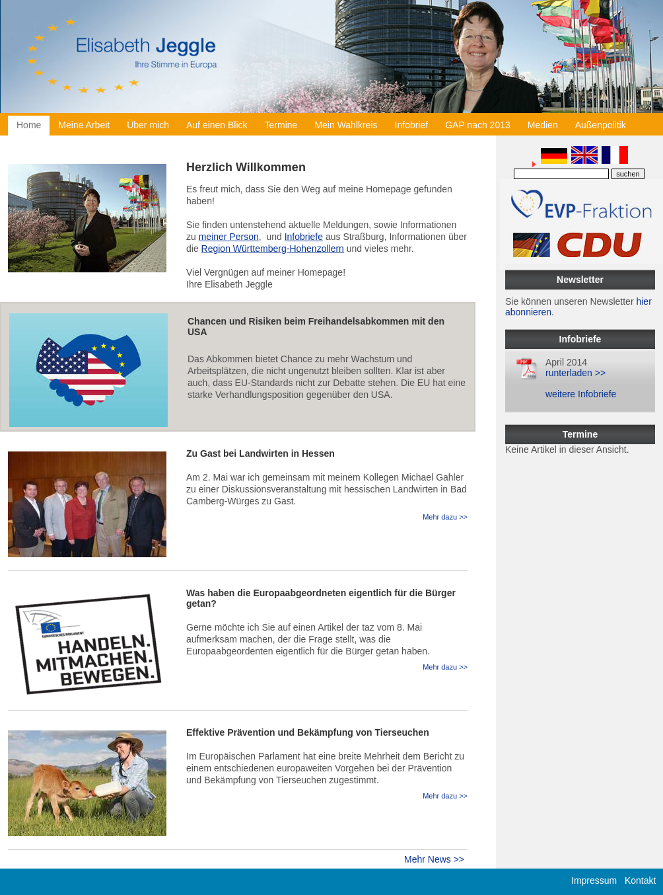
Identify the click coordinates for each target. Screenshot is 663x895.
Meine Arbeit (84, 125)
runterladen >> (575, 373)
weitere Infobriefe (580, 394)
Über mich (148, 125)
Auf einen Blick (217, 125)
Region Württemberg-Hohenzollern (272, 248)
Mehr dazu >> (445, 517)
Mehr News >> (434, 859)
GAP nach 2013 (477, 125)
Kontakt (640, 880)
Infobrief (412, 125)
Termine (281, 125)
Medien (543, 125)
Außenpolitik (600, 125)
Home (29, 125)
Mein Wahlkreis (345, 125)
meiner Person (229, 236)
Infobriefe (304, 236)
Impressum (594, 880)
